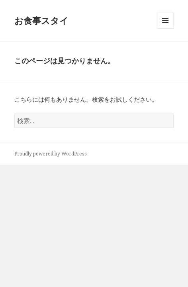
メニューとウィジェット (165, 28)
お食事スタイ (41, 20)
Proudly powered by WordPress (50, 153)
